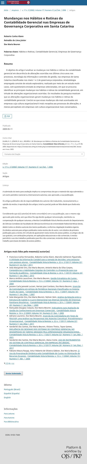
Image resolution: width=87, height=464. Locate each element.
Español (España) (12, 393)
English (7, 397)
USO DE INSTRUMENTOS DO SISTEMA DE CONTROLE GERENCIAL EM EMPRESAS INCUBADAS (44, 341)
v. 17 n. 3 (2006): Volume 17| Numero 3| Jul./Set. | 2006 (44, 10)
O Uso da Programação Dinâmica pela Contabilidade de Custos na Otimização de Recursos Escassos (44, 353)
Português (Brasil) (12, 389)
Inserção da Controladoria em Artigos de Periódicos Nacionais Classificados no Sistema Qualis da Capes (44, 289)
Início (6, 10)
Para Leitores (9, 413)
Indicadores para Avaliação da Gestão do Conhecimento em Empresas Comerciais (44, 309)
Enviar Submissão (13, 373)
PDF (8, 116)
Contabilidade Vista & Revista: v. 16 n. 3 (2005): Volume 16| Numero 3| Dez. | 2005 (42, 311)
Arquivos (15, 10)
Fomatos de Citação (12, 154)
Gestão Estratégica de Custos (64, 278)
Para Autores (9, 417)
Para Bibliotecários (11, 421)
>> (13, 363)
